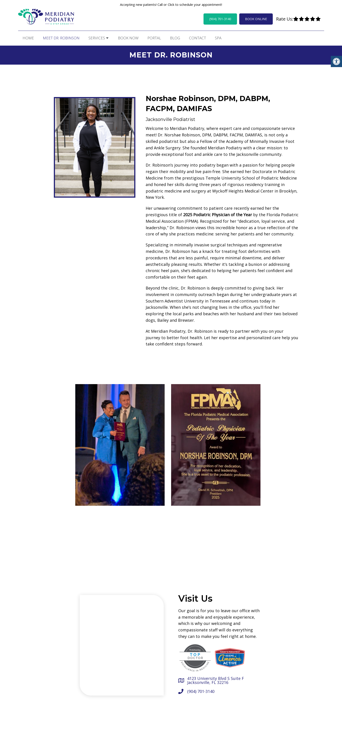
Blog (175, 37)
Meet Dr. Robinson (61, 37)
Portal (154, 37)
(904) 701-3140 (220, 19)
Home (28, 37)
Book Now (128, 37)
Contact (197, 37)
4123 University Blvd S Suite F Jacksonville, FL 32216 (215, 680)
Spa (218, 37)
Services (96, 37)
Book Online (256, 19)
